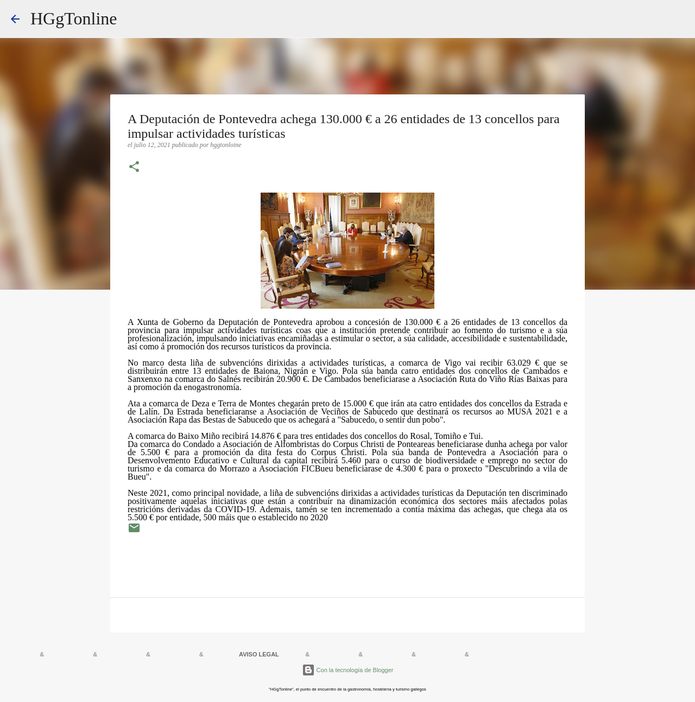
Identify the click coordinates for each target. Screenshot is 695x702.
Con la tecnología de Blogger (348, 670)
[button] (134, 167)
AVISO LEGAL (259, 654)
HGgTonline (73, 18)
